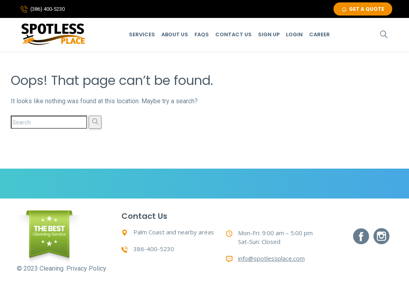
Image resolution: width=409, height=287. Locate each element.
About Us (174, 34)
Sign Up (269, 34)
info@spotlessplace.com (271, 258)
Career (319, 34)
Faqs (202, 34)
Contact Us (233, 34)
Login (294, 34)
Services (142, 34)
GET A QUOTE (362, 9)
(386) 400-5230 (47, 9)
